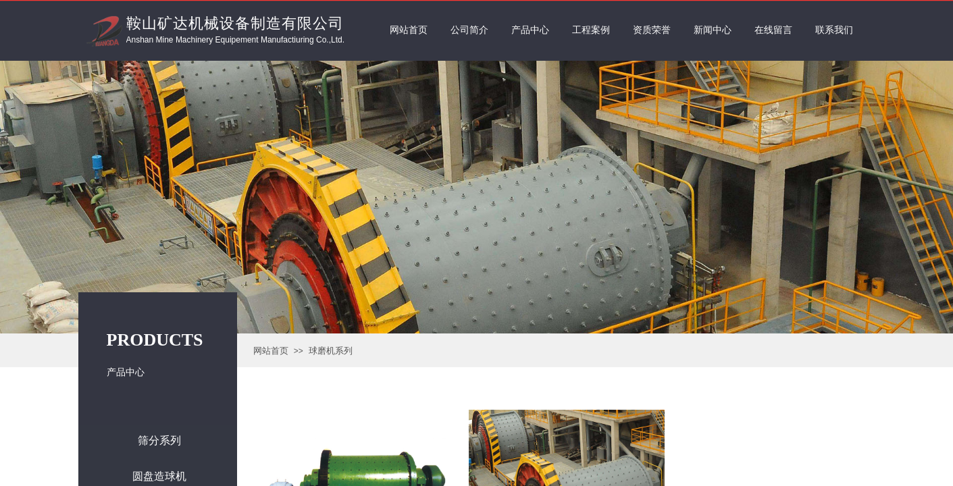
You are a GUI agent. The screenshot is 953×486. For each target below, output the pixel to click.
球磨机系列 (331, 351)
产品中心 (530, 30)
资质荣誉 (652, 30)
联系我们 (834, 30)
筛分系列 (159, 440)
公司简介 (469, 30)
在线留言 (773, 30)
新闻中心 (712, 30)
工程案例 (591, 30)
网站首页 (270, 351)
